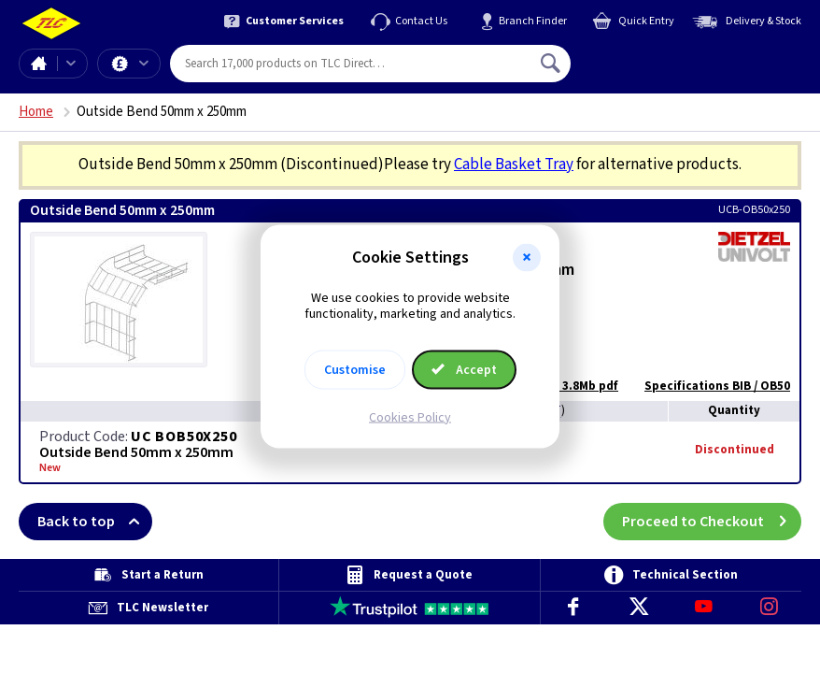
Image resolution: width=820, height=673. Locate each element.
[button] (527, 258)
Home (38, 64)
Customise (355, 369)
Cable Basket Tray (513, 164)
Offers (143, 63)
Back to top (94, 521)
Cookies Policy (410, 417)
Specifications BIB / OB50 (708, 386)
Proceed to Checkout (711, 521)
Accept (464, 369)
